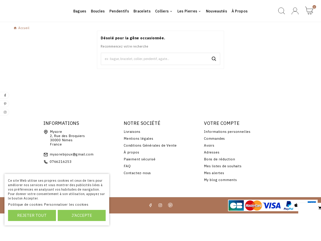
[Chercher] (154, 86)
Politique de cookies (25, 204)
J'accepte (82, 215)
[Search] (214, 86)
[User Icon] (295, 24)
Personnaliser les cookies (66, 204)
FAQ (127, 193)
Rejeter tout (32, 215)
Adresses (211, 180)
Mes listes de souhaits (223, 193)
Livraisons (132, 159)
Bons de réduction (219, 187)
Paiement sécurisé (140, 187)
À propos (131, 180)
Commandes (214, 166)
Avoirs (209, 173)
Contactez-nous (137, 200)
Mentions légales (138, 166)
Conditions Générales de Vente (150, 173)
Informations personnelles (227, 159)
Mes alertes (214, 200)
